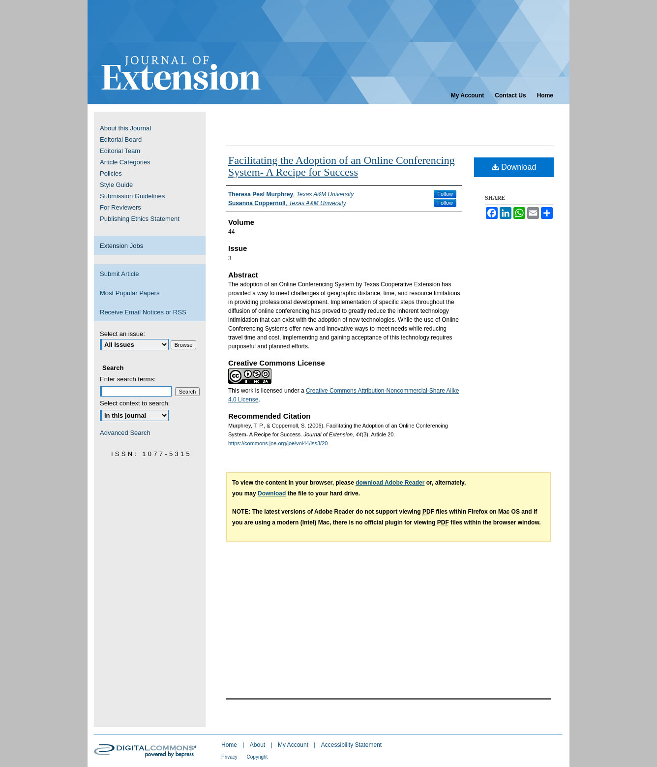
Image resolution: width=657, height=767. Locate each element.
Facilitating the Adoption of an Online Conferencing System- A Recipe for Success (341, 166)
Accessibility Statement (351, 744)
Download (514, 167)
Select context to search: (135, 403)
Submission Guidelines (132, 196)
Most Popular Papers (129, 293)
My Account (294, 744)
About (258, 744)
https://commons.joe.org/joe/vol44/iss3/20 (278, 443)
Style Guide (116, 184)
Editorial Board (121, 139)
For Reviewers (120, 207)
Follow (445, 194)
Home (230, 744)
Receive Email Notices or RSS (143, 312)
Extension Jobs (121, 245)
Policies (111, 173)
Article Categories (125, 162)
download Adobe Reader (390, 482)
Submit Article (119, 273)
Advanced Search (125, 432)
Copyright (257, 757)
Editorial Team (120, 150)
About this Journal (125, 128)
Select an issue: (122, 333)
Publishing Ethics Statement (139, 218)
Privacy (230, 757)
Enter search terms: (127, 379)
